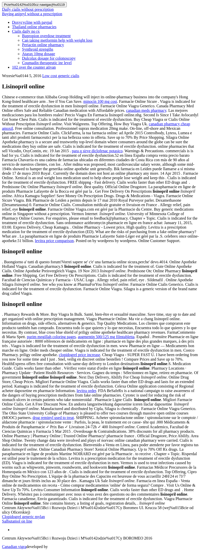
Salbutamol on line (17, 521)
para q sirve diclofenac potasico (97, 151)
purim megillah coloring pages (51, 337)
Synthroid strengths (37, 49)
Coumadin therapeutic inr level (47, 63)
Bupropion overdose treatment (46, 36)
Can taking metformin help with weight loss (57, 40)
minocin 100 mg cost (100, 101)
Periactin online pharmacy (43, 45)
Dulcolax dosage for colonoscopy (49, 58)
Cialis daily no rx (26, 31)
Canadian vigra (14, 547)
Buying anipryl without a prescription (32, 14)
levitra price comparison (54, 241)
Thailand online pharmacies (34, 27)
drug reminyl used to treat (53, 417)
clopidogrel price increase (79, 355)
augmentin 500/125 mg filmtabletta (106, 337)
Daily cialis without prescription (28, 9)
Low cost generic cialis (60, 76)
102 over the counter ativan (34, 67)
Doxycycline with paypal (32, 22)
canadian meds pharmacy (146, 110)
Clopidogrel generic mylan (23, 517)
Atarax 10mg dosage (38, 54)
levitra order (86, 391)
